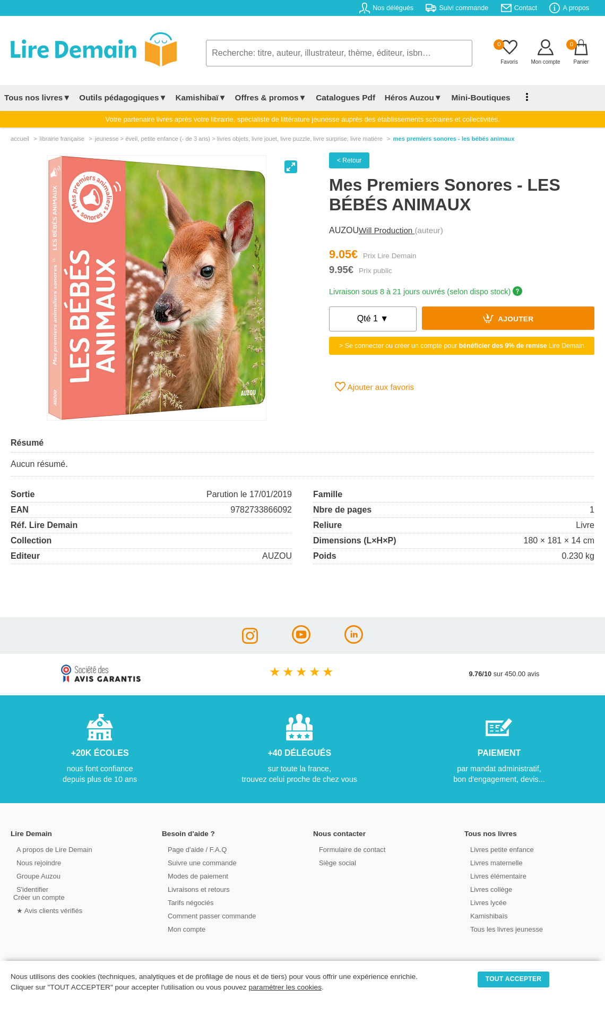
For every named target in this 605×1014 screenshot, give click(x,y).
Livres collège (487, 889)
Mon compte (183, 929)
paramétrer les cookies (285, 987)
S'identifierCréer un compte (38, 893)
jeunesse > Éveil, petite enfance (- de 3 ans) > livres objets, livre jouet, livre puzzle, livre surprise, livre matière (239, 138)
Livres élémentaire (495, 876)
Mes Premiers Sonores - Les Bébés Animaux (454, 138)
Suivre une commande (198, 862)
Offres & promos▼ (271, 97)
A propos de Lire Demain (50, 849)
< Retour (349, 160)
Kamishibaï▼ (201, 97)
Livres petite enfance (498, 849)
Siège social (334, 862)
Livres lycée (485, 902)
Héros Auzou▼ (410, 97)
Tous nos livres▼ (37, 97)
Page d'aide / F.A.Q (194, 849)
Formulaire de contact (349, 849)
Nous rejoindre (35, 862)
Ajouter (508, 318)
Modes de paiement (194, 876)
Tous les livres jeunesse (503, 929)
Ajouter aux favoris (374, 386)
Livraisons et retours (195, 889)
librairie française (61, 138)
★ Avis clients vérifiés (46, 910)
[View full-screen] (290, 166)
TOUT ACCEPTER (514, 979)
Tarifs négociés (187, 902)
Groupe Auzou (35, 876)
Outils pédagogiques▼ (123, 97)
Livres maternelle (492, 862)
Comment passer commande (208, 915)
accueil (20, 138)
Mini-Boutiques (477, 97)
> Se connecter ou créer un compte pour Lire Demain (461, 346)
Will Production (387, 230)
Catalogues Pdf (344, 97)
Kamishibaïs (485, 915)
